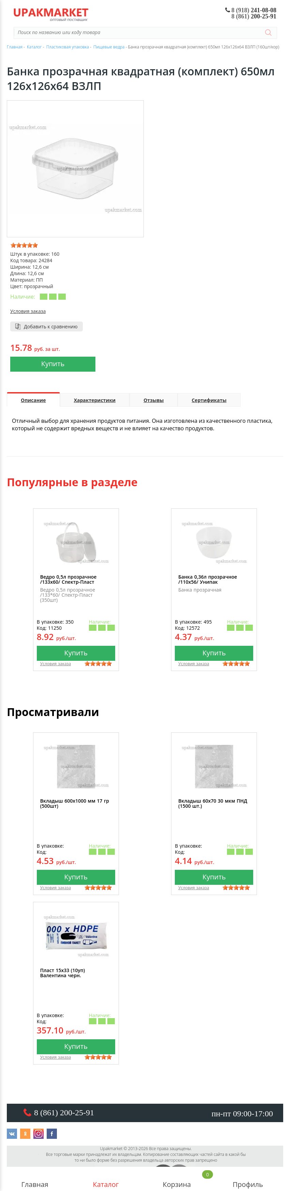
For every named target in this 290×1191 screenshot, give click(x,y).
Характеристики (95, 400)
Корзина (177, 1179)
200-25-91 (253, 16)
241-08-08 (251, 10)
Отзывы (153, 400)
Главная (35, 1179)
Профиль (248, 1179)
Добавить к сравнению (51, 326)
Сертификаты (209, 400)
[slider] (24, 245)
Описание (33, 400)
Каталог (105, 1179)
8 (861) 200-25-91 (64, 1112)
